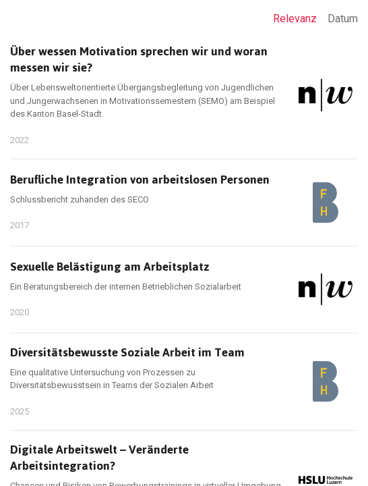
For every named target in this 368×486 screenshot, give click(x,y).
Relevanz (295, 18)
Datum (343, 18)
